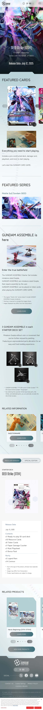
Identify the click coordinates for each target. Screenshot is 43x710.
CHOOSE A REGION (21, 686)
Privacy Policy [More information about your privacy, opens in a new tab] (15, 705)
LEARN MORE (21, 311)
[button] (38, 106)
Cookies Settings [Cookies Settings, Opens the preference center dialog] (3, 707)
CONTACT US (9, 683)
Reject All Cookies (38, 707)
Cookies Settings (20, 683)
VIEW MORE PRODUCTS (21, 649)
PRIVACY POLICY (33, 683)
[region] (21, 704)
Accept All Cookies (30, 707)
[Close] (41, 699)
